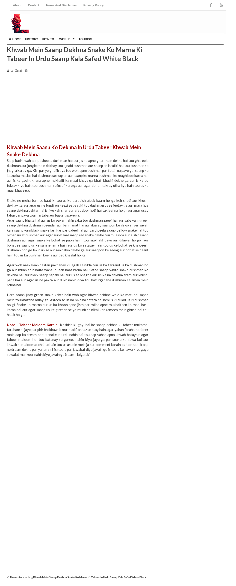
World (65, 39)
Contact (33, 5)
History (31, 39)
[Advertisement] (77, 111)
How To (48, 39)
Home (15, 39)
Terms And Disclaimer (61, 5)
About (17, 5)
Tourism (85, 39)
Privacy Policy (93, 5)
